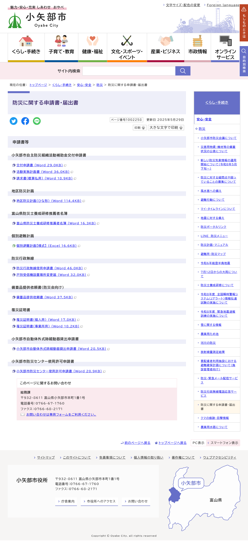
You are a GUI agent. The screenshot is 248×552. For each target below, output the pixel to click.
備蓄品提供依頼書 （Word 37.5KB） (46, 297)
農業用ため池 (210, 333)
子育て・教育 (61, 51)
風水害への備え (211, 190)
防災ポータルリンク (213, 226)
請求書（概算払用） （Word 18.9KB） (46, 178)
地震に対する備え (212, 217)
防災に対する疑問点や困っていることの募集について (218, 179)
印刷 (137, 127)
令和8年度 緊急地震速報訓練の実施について (218, 313)
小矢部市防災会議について (219, 137)
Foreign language (223, 5)
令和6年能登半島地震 (215, 263)
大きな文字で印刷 (164, 127)
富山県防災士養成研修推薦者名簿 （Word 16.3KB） (57, 223)
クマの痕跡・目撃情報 (215, 417)
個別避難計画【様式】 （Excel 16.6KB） (48, 245)
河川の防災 (208, 342)
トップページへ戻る (173, 442)
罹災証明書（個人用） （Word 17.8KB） (47, 319)
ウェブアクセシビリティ (219, 457)
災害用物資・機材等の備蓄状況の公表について (218, 149)
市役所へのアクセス (101, 501)
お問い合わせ (138, 501)
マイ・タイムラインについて (218, 208)
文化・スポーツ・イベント (127, 54)
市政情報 (197, 51)
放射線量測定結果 (213, 351)
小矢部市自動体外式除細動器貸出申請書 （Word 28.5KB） (63, 348)
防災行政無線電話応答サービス (219, 393)
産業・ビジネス (165, 51)
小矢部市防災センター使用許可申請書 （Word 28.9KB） (60, 371)
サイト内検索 (69, 71)
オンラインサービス (225, 54)
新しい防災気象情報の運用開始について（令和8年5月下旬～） (219, 164)
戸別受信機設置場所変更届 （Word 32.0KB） (53, 274)
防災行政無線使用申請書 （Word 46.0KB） (51, 268)
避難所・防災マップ (213, 253)
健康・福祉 (92, 51)
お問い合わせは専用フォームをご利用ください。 (61, 414)
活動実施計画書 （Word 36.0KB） (44, 171)
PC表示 (198, 442)
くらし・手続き (26, 51)
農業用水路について (214, 427)
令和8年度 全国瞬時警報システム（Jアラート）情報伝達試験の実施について (219, 298)
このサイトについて (77, 457)
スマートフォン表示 (224, 442)
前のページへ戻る (138, 442)
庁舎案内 (68, 501)
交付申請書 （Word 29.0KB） (41, 165)
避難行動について (213, 199)
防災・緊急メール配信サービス (219, 380)
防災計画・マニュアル (214, 244)
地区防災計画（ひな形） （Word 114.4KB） (50, 200)
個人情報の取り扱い (149, 457)
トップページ (38, 84)
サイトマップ (46, 457)
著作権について (183, 457)
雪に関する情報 (211, 324)
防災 (99, 84)
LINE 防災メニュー (214, 235)
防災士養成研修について (217, 285)
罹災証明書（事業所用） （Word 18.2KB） (49, 326)
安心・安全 (84, 84)
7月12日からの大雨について (219, 274)
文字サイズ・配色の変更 (183, 5)
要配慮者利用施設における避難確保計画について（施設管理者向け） (219, 365)
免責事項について (112, 457)
